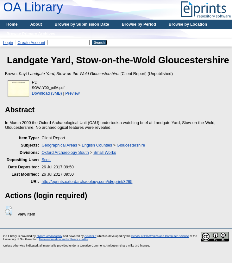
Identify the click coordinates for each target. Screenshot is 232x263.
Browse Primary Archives (30, 33)
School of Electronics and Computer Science (160, 236)
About (36, 24)
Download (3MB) (47, 93)
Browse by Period (139, 24)
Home (12, 24)
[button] (8, 211)
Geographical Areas (59, 145)
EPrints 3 (90, 236)
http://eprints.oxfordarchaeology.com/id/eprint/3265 (86, 181)
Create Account (31, 42)
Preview (72, 93)
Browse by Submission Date (82, 24)
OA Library (33, 7)
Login (8, 42)
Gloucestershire (131, 145)
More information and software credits (63, 239)
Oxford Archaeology (49, 236)
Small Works (104, 152)
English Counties (97, 145)
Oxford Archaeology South (65, 152)
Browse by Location (188, 24)
